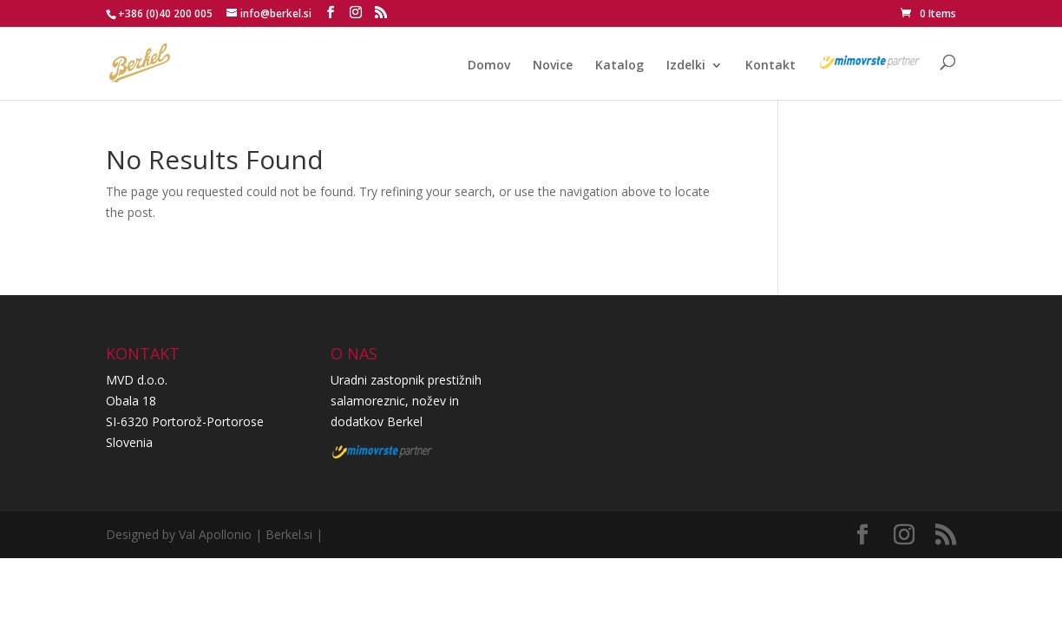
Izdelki (685, 66)
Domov (489, 66)
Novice (553, 66)
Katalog (619, 66)
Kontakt (770, 66)
